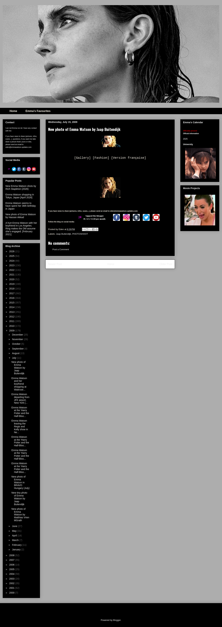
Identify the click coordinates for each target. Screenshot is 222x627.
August (16, 353)
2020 (12, 279)
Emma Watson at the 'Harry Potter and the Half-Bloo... (20, 411)
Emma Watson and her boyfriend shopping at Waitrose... (19, 384)
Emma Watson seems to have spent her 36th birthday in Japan (20, 206)
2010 (12, 326)
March (15, 540)
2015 (12, 302)
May (14, 531)
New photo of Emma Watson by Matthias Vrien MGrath (20, 515)
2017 (12, 293)
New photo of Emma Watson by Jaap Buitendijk (18, 368)
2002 (12, 583)
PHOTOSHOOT (80, 234)
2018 (12, 288)
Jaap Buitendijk (63, 234)
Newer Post (55, 264)
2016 (12, 298)
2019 (12, 284)
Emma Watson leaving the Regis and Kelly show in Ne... (19, 426)
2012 (12, 316)
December (18, 334)
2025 (12, 256)
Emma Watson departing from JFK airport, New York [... (20, 398)
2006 (12, 564)
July (14, 358)
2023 (12, 265)
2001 (12, 588)
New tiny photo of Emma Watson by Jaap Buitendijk (19, 498)
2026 (12, 251)
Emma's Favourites (37, 111)
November (18, 339)
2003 (12, 578)
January (16, 549)
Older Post (165, 264)
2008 (12, 555)
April (14, 535)
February (17, 545)
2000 (12, 592)
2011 (12, 321)
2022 (12, 270)
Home (13, 111)
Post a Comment (60, 249)
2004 (12, 574)
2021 (12, 274)
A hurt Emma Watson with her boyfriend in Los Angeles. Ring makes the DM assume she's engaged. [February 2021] (21, 229)
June (15, 526)
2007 (12, 560)
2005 (12, 569)
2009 (12, 330)
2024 (12, 260)
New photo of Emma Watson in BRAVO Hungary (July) (20, 482)
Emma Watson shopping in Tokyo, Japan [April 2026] (19, 196)
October (16, 344)
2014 (12, 307)
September (18, 348)
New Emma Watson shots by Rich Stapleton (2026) (20, 187)
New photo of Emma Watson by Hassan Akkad (20, 216)
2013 (12, 312)
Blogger (117, 620)
